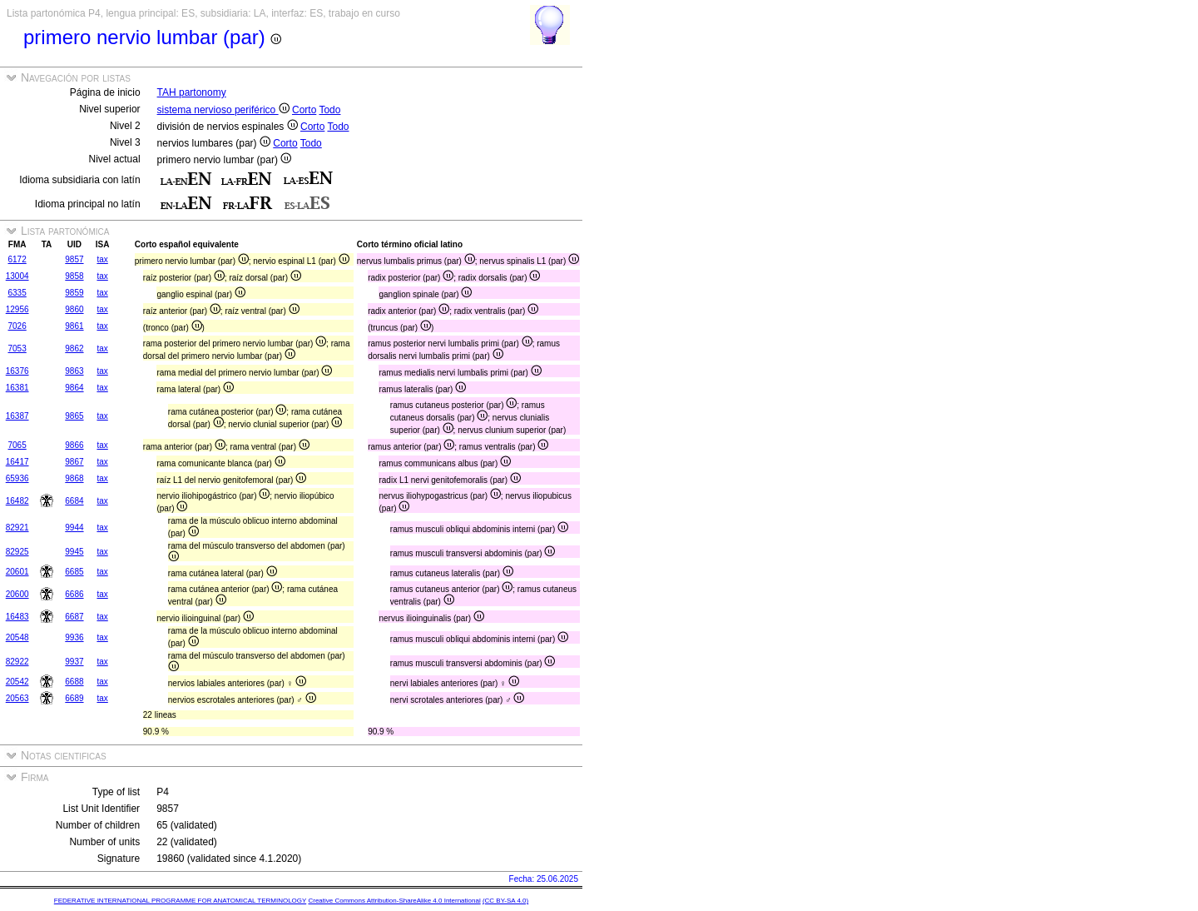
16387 (17, 416)
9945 (74, 551)
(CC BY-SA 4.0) (505, 900)
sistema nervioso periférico (223, 110)
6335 (17, 292)
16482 (17, 500)
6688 (74, 681)
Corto (304, 110)
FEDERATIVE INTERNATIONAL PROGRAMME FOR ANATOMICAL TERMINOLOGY (180, 900)
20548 (17, 637)
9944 (74, 527)
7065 (17, 445)
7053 (17, 348)
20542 (17, 681)
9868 (74, 478)
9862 (74, 348)
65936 (17, 478)
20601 (17, 571)
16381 (17, 387)
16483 (17, 616)
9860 (74, 309)
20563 (17, 698)
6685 (74, 571)
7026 (17, 326)
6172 (17, 259)
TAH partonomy (191, 92)
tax (102, 259)
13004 (17, 276)
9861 (74, 326)
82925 (17, 551)
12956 (17, 309)
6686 (74, 594)
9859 (74, 292)
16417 (17, 461)
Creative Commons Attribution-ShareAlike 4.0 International (394, 900)
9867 (74, 461)
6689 (74, 698)
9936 (74, 637)
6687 (74, 616)
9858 (74, 276)
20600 (17, 594)
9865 (74, 416)
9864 (74, 387)
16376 (17, 371)
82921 (17, 527)
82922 (17, 661)
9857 (74, 259)
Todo (329, 110)
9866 (74, 445)
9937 (74, 661)
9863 (74, 371)
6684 (74, 500)
